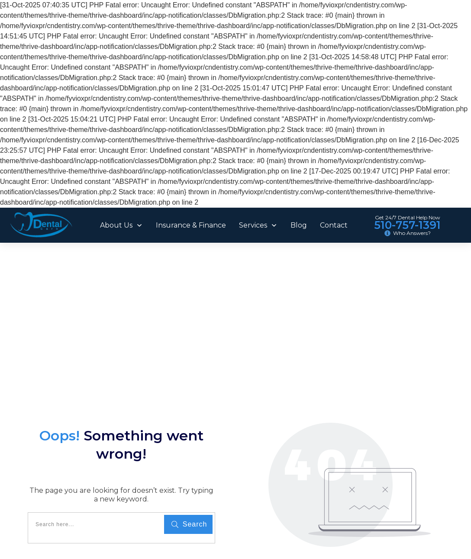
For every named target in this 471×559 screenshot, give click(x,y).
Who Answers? (412, 233)
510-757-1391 (407, 224)
